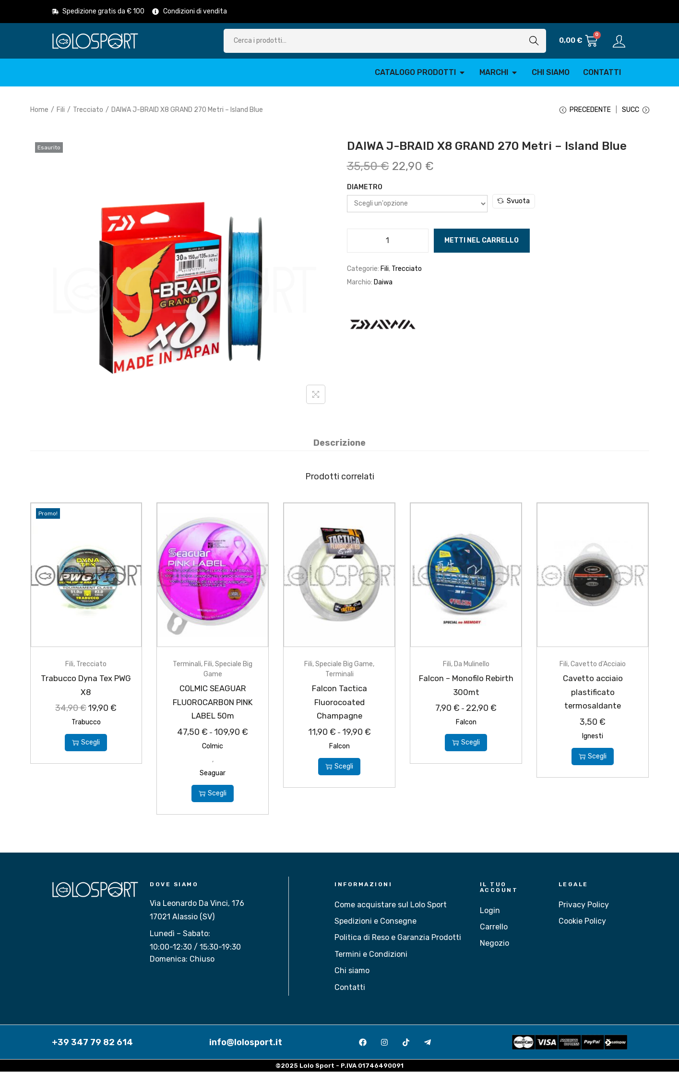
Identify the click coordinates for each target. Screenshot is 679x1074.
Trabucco (86, 724)
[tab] (339, 445)
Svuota (514, 204)
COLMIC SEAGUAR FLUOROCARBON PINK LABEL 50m (213, 704)
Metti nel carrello (481, 244)
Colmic (212, 748)
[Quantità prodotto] (387, 244)
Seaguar (213, 775)
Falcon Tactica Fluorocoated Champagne (339, 704)
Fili (61, 110)
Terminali (187, 666)
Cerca (534, 41)
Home (39, 110)
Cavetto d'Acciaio (598, 666)
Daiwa (383, 285)
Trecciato (88, 110)
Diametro (364, 190)
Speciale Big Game (344, 666)
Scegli (86, 745)
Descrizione (339, 445)
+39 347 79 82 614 (92, 1044)
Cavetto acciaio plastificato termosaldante (593, 694)
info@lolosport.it (245, 1044)
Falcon (339, 748)
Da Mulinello (471, 666)
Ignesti (592, 738)
